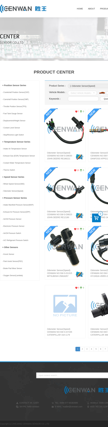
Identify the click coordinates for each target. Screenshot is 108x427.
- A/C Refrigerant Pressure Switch (15, 240)
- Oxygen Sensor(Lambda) (12, 275)
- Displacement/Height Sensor (13, 121)
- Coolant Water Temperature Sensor (16, 163)
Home (80, 9)
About (91, 9)
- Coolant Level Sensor (11, 128)
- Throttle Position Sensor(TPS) (14, 106)
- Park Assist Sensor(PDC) (12, 261)
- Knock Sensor (8, 254)
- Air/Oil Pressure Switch (11, 233)
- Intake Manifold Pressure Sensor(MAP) (17, 205)
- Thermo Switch (8, 170)
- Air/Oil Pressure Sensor (11, 219)
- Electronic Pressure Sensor (13, 226)
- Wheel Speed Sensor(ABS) (13, 184)
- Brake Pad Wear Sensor (12, 268)
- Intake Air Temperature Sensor (14, 149)
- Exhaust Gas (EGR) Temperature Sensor (18, 156)
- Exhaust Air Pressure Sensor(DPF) (16, 212)
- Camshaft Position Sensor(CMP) (15, 99)
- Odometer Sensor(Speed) (12, 191)
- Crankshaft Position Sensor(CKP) (15, 92)
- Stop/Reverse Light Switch (13, 135)
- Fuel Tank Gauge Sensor (12, 114)
